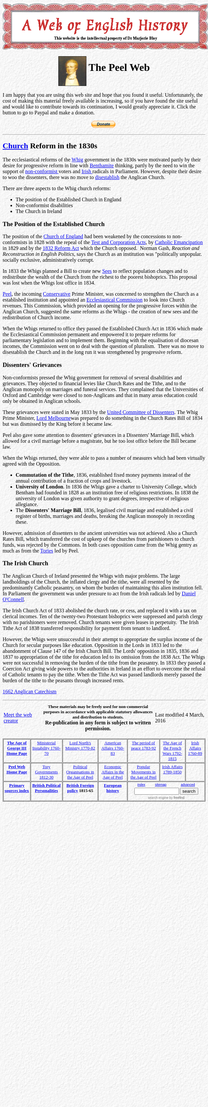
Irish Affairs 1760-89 (195, 748)
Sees (106, 271)
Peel (7, 294)
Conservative (56, 294)
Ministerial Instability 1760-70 (46, 748)
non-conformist (42, 171)
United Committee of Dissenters (140, 412)
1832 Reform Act (61, 248)
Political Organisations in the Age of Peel (80, 772)
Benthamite (102, 165)
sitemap (160, 784)
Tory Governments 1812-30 (46, 772)
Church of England (63, 236)
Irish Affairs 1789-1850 (172, 769)
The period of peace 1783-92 (143, 745)
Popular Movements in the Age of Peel (143, 772)
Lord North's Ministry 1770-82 (80, 745)
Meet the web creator (18, 717)
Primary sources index (17, 788)
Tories (46, 551)
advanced (188, 784)
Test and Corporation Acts (118, 242)
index (141, 784)
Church (15, 145)
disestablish (107, 177)
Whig (77, 159)
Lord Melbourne (54, 418)
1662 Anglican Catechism (29, 691)
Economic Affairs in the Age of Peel (112, 772)
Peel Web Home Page (17, 769)
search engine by (166, 798)
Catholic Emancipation (179, 242)
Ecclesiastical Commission (114, 300)
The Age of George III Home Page (17, 748)
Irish (87, 171)
